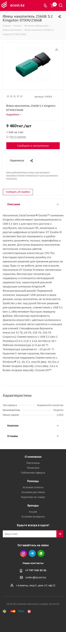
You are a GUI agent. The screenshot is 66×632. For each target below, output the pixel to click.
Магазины (33, 463)
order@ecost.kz (36, 577)
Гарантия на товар (33, 497)
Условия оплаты (33, 487)
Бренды (33, 505)
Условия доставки (33, 492)
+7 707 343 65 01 (36, 570)
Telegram (32, 553)
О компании (33, 456)
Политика (33, 467)
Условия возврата (33, 516)
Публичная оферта (33, 472)
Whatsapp (40, 553)
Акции (33, 511)
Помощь (33, 481)
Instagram (23, 553)
